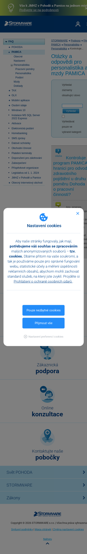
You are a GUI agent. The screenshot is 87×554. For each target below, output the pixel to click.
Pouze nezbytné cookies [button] (44, 310)
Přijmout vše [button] (43, 323)
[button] (43, 336)
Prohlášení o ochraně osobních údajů (43, 281)
